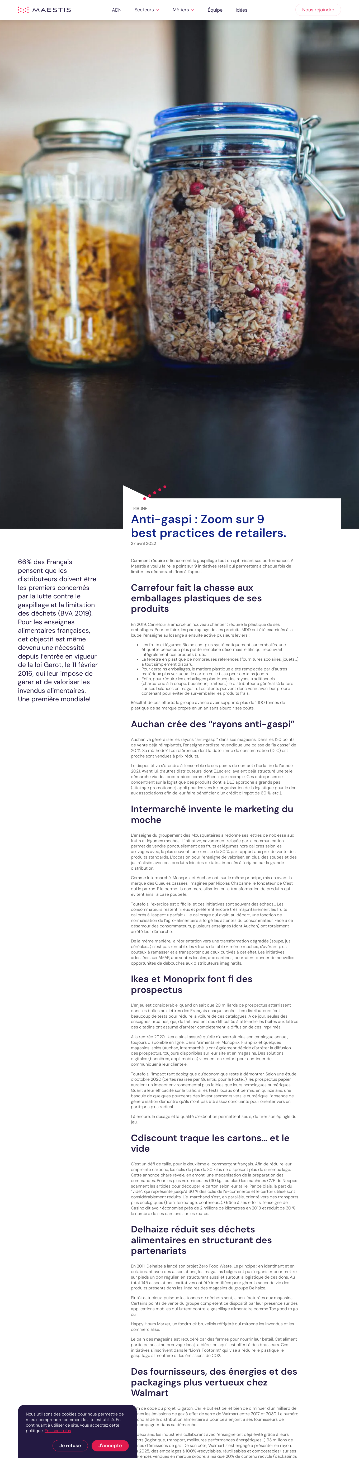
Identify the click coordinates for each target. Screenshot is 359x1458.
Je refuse (70, 1445)
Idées (241, 10)
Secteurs (144, 10)
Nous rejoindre (318, 10)
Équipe (215, 10)
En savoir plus (58, 1430)
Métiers (181, 10)
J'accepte (110, 1445)
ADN (116, 10)
